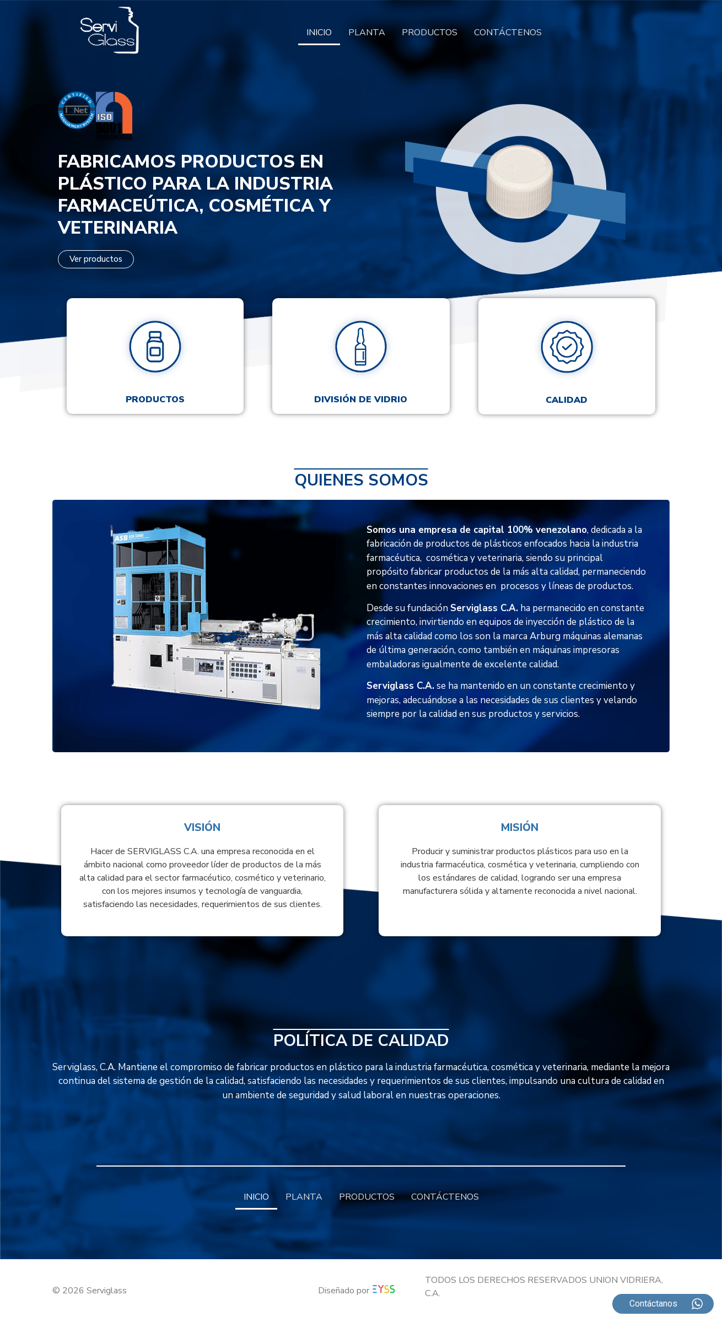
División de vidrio (360, 399)
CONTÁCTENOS (508, 32)
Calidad (567, 400)
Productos (155, 399)
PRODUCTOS (429, 32)
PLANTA (366, 32)
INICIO (319, 32)
